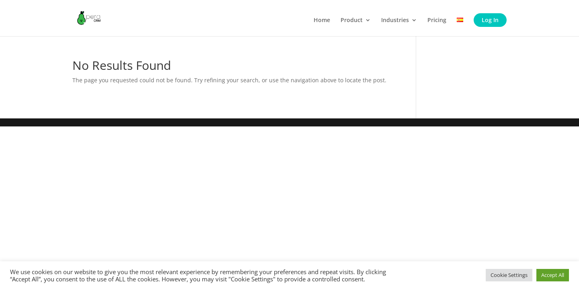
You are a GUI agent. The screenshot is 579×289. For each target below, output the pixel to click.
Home (322, 20)
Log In (490, 20)
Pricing (436, 20)
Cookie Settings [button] (509, 275)
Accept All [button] (552, 275)
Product (352, 20)
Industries (395, 20)
